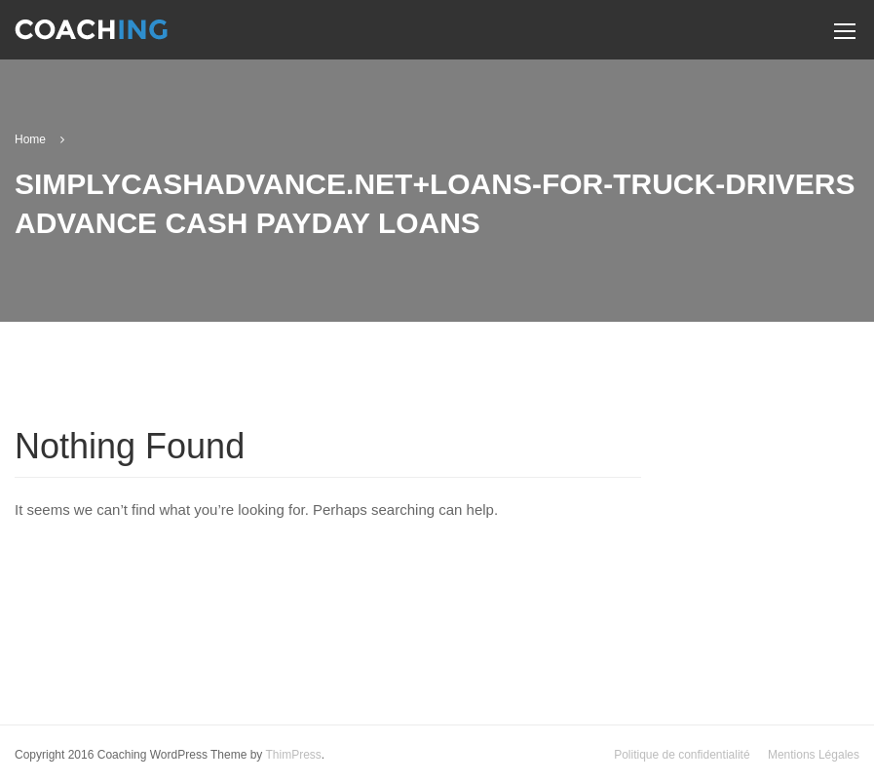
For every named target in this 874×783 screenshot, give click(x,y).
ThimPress (293, 755)
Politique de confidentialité (681, 755)
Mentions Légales (813, 755)
